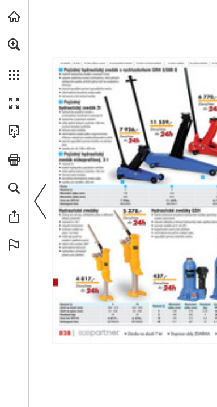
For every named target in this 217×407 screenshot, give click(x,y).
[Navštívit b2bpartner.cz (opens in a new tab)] (14, 16)
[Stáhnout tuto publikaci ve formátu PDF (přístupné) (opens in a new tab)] (14, 132)
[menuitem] (14, 59)
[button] (14, 45)
